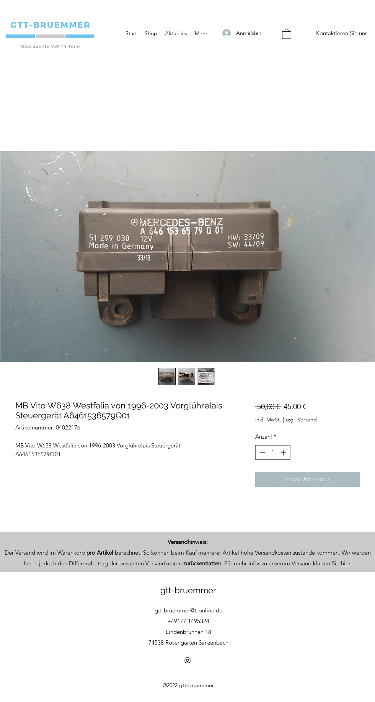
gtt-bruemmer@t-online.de (188, 610)
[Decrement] (261, 453)
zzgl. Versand (301, 419)
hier (345, 563)
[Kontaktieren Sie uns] (342, 33)
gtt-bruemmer (188, 590)
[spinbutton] (272, 453)
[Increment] (284, 453)
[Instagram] (187, 660)
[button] (286, 33)
